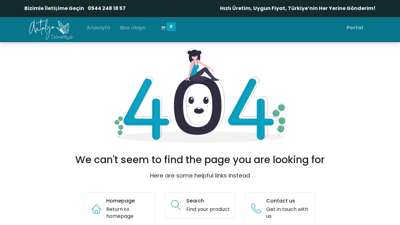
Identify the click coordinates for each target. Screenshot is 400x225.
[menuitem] (98, 29)
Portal (355, 27)
